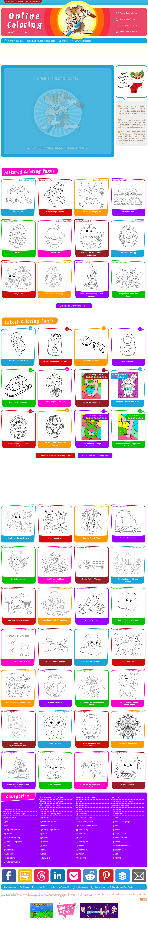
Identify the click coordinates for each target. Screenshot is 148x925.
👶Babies (116, 830)
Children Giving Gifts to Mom (18, 661)
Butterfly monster (18, 579)
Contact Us (40, 887)
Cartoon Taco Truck (128, 538)
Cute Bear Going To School (18, 620)
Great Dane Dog (128, 661)
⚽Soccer (115, 797)
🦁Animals (44, 842)
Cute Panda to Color (55, 743)
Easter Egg (18, 253)
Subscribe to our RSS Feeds (122, 887)
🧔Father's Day (9, 858)
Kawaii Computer (128, 784)
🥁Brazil (79, 838)
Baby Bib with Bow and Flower (55, 361)
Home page (12, 887)
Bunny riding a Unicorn (55, 212)
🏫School (7, 822)
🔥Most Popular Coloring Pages (51, 797)
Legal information (82, 887)
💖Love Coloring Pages (12, 838)
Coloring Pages (49, 41)
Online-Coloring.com (15, 41)
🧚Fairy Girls (81, 858)
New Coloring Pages (127, 19)
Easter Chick (55, 253)
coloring (82, 894)
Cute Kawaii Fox (55, 784)
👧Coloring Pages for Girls (50, 830)
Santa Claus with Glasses (91, 661)
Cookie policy (100, 887)
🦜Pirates (43, 854)
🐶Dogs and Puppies (12, 830)
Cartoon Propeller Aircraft (55, 661)
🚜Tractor (80, 846)
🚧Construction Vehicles (121, 846)
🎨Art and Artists (10, 818)
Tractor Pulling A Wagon (91, 579)
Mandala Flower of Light (128, 743)
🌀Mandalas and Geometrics (122, 801)
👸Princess (8, 834)
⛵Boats (79, 801)
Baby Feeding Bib (128, 361)
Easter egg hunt (128, 211)
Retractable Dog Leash (18, 402)
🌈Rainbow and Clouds (120, 805)
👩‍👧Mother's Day (82, 830)
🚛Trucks (43, 846)
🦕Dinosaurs (9, 854)
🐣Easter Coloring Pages (121, 822)
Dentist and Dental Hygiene (18, 538)
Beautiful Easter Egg (128, 253)
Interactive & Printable (35, 41)
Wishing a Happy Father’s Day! (18, 702)
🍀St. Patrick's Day (47, 809)
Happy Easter (18, 211)
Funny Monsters (55, 538)
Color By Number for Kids (129, 25)
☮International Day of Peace (86, 797)
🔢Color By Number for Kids (50, 805)
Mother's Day (67, 919)
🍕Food (79, 809)
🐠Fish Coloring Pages (84, 822)
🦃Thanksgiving (82, 842)
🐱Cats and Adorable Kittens (86, 826)
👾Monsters (80, 834)
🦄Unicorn (116, 842)
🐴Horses (116, 826)
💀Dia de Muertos (119, 834)
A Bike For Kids (91, 620)
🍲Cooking (116, 809)
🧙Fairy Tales (45, 858)
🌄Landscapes (81, 805)
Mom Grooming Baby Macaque (55, 620)
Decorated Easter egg (54, 294)
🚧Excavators (9, 850)
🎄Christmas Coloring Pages (50, 814)
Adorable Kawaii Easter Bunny (128, 402)
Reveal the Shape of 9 (91, 402)
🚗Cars (7, 846)
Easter (44, 919)
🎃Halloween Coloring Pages (15, 814)
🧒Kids (115, 854)
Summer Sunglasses (91, 360)
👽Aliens (43, 834)
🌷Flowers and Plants (12, 809)
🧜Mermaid (116, 858)
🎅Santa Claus (81, 814)
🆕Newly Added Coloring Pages (51, 801)
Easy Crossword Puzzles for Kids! (98, 919)
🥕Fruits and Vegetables (13, 842)
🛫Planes (43, 850)
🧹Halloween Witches (12, 862)
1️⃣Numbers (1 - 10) (119, 850)
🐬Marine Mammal (47, 826)
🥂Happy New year (119, 838)
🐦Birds (7, 826)
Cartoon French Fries (91, 538)
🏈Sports (115, 818)
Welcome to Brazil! (54, 702)
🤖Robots (44, 838)
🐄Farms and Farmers (48, 822)
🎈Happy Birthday (119, 814)
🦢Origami (80, 854)
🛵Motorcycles (81, 850)
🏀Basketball (45, 818)
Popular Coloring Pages (128, 13)
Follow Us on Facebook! (128, 31)
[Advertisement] (74, 54)
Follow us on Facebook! (60, 887)
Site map (26, 887)
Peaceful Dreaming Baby (18, 360)
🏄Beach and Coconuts (85, 818)
